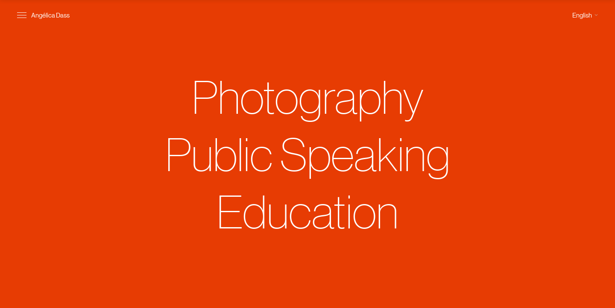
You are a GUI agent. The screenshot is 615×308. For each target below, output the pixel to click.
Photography (308, 96)
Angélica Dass (50, 15)
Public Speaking (307, 153)
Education (307, 211)
